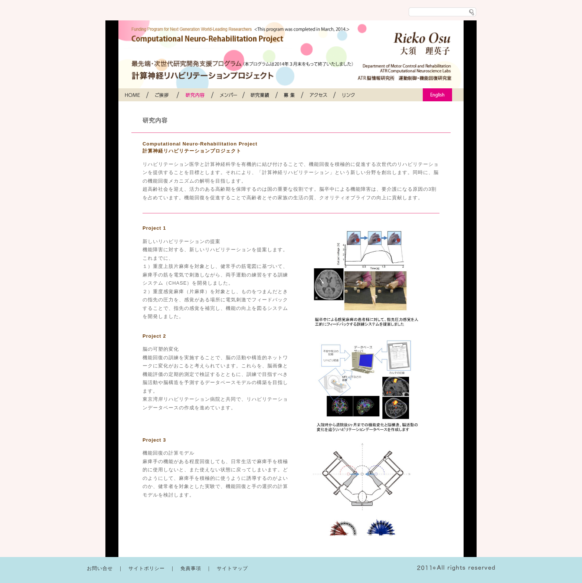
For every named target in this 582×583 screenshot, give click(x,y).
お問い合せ (102, 568)
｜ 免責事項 (188, 568)
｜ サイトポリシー (144, 568)
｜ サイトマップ (229, 568)
